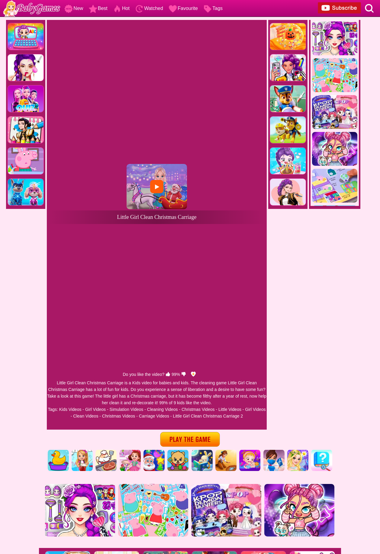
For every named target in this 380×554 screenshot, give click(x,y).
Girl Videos (95, 409)
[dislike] (183, 374)
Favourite (183, 8)
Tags (213, 8)
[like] (168, 374)
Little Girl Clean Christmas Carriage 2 (208, 416)
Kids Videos (70, 409)
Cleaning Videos (162, 409)
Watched (149, 8)
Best (98, 8)
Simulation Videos (126, 409)
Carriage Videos (154, 416)
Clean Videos (85, 416)
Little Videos (229, 409)
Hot (121, 8)
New (73, 8)
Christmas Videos (198, 409)
